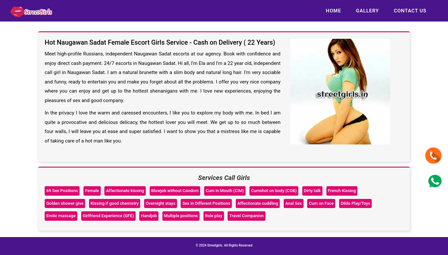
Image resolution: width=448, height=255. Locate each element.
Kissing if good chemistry (115, 203)
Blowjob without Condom (175, 190)
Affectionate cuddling (257, 203)
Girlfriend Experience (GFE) (108, 215)
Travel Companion (246, 215)
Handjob (149, 215)
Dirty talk (312, 190)
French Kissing (342, 190)
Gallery (367, 11)
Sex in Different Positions (206, 203)
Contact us (410, 11)
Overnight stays (160, 203)
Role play (213, 215)
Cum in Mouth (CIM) (225, 190)
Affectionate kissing (125, 190)
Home (333, 11)
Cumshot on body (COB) (274, 190)
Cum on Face (321, 203)
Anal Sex (293, 203)
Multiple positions (181, 215)
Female (92, 190)
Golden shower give (64, 203)
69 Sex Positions (62, 190)
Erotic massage (61, 215)
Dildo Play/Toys (355, 203)
